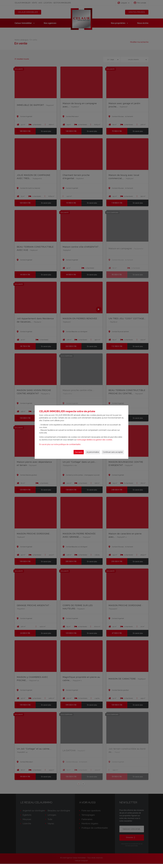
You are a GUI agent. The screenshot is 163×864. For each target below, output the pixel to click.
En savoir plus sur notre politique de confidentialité (59, 444)
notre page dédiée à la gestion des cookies (94, 440)
